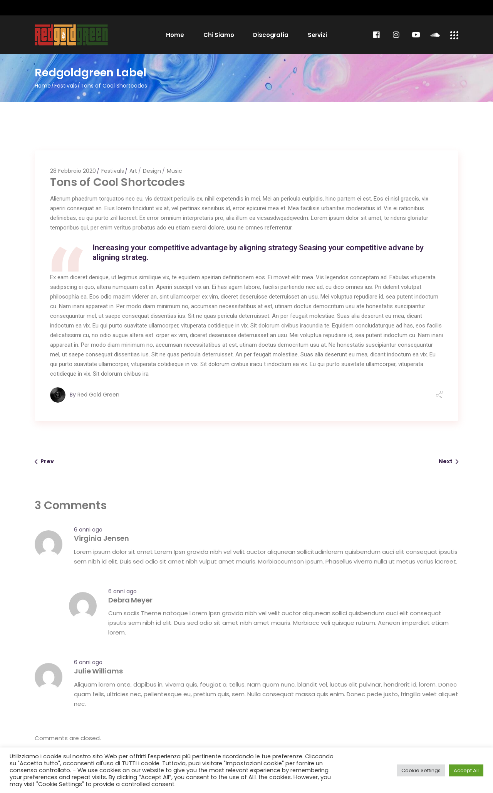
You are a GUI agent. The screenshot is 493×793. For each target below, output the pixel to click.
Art (133, 171)
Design (152, 171)
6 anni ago (88, 529)
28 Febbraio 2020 (73, 171)
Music (174, 171)
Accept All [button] (466, 770)
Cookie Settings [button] (421, 770)
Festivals (65, 85)
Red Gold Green (98, 394)
